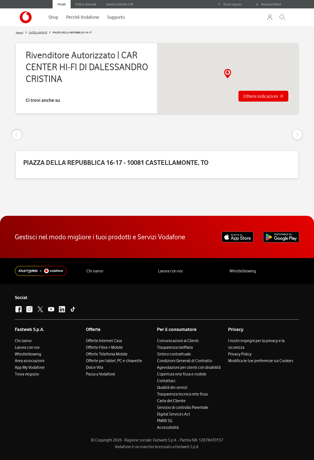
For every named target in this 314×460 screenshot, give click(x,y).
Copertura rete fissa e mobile (181, 374)
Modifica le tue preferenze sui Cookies (260, 360)
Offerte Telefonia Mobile (107, 353)
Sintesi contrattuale (174, 353)
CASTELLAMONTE (38, 32)
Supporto (116, 17)
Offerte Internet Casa (104, 340)
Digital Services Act (173, 414)
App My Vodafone (30, 367)
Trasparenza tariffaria (175, 347)
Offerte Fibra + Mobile (104, 347)
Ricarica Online (268, 4)
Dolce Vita (94, 367)
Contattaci (166, 380)
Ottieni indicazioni (260, 96)
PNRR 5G (164, 420)
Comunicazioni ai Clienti (178, 340)
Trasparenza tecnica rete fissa (182, 394)
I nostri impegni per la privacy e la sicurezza (256, 344)
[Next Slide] (297, 135)
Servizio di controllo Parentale (182, 407)
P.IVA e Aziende (86, 4)
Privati (62, 4)
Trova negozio (230, 4)
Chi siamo (94, 270)
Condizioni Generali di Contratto (184, 360)
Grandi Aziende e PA (119, 4)
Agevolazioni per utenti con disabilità (189, 367)
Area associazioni (29, 360)
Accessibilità (168, 427)
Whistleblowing (243, 270)
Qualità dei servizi (172, 387)
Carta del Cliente (171, 400)
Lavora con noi (170, 270)
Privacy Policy (240, 353)
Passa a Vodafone (100, 374)
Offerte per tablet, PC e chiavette (114, 360)
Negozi (19, 32)
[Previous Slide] (17, 135)
